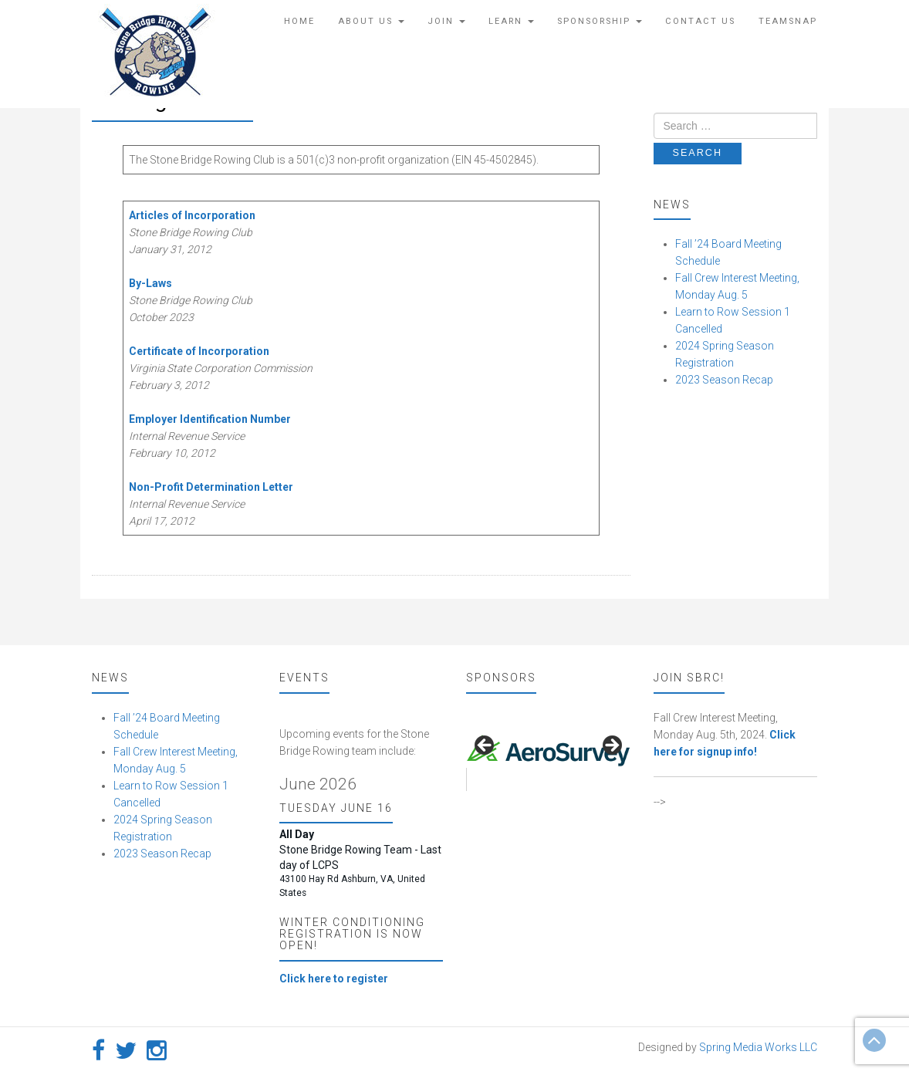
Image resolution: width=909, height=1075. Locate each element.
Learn (511, 21)
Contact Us (700, 21)
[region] (548, 750)
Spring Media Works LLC (758, 1047)
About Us (371, 21)
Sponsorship (599, 21)
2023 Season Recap (724, 380)
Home (299, 21)
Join (446, 21)
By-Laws (150, 283)
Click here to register (333, 978)
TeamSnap (788, 21)
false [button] (485, 746)
